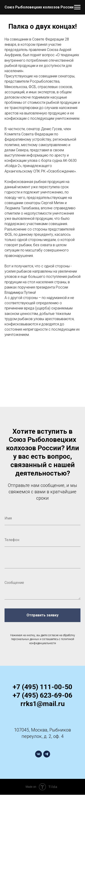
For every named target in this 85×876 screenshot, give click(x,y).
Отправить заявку (42, 615)
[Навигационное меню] (77, 7)
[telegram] (46, 754)
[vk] (38, 754)
